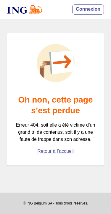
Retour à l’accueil (55, 151)
